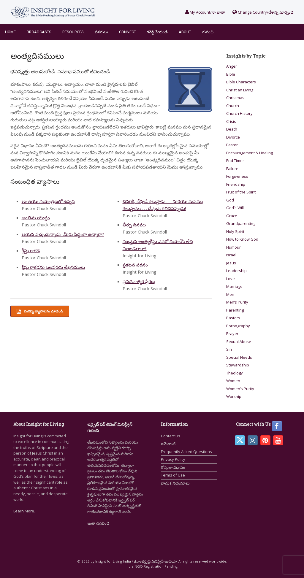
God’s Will (235, 207)
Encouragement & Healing (249, 152)
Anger (231, 66)
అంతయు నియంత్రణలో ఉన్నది (48, 201)
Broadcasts (39, 32)
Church (232, 105)
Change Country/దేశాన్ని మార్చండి (263, 12)
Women (233, 380)
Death (231, 129)
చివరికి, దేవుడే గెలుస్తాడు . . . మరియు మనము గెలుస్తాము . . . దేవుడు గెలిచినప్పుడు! (163, 204)
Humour (233, 247)
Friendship (235, 184)
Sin (229, 349)
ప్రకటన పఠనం (135, 265)
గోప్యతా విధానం (173, 467)
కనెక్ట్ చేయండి (157, 32)
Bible (230, 74)
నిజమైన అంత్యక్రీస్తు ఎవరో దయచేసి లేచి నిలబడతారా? (158, 244)
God (230, 200)
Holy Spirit (235, 231)
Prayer (232, 333)
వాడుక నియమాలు (175, 483)
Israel (231, 255)
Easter (232, 144)
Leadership (236, 270)
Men (230, 294)
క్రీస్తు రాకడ (31, 250)
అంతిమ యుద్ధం (36, 217)
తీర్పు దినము (134, 225)
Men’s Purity (237, 302)
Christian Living (239, 90)
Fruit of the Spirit (241, 192)
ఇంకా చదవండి (98, 523)
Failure (232, 168)
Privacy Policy (173, 459)
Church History (239, 113)
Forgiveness (237, 176)
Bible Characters (241, 82)
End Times (235, 160)
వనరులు (101, 32)
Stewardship (237, 365)
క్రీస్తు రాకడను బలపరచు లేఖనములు (53, 267)
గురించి (207, 32)
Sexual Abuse (238, 341)
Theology (234, 373)
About (185, 32)
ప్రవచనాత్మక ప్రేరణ (139, 281)
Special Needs (239, 357)
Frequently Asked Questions (186, 451)
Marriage (234, 286)
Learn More (23, 511)
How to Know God (242, 239)
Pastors (233, 317)
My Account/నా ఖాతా (205, 12)
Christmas (235, 97)
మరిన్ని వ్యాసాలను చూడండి (40, 311)
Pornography (238, 325)
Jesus (231, 263)
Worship (233, 396)
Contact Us (170, 436)
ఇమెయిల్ (168, 443)
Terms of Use (173, 475)
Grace (231, 215)
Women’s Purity (240, 388)
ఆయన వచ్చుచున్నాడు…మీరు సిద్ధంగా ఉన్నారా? (63, 234)
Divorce (233, 137)
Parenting (235, 310)
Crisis (231, 121)
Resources (73, 32)
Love (230, 278)
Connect (127, 32)
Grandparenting (240, 223)
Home (10, 32)
